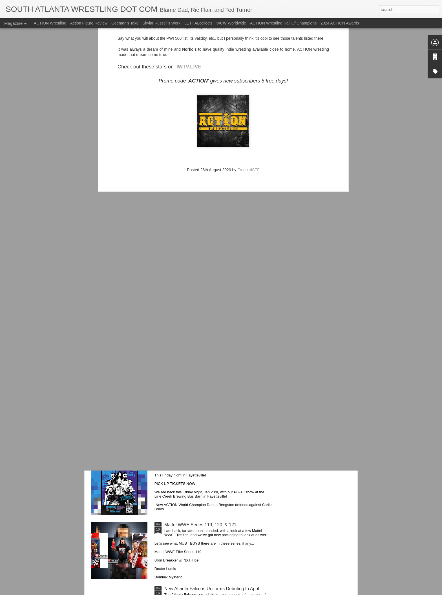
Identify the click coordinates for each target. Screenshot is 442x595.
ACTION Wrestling (50, 23)
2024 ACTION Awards (340, 23)
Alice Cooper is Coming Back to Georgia (204, 269)
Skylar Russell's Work (161, 23)
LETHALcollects (198, 23)
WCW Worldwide (231, 23)
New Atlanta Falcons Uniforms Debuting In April (211, 588)
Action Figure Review (88, 23)
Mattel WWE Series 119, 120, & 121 (200, 524)
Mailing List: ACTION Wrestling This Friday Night (212, 460)
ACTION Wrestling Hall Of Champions (283, 23)
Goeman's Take (125, 23)
